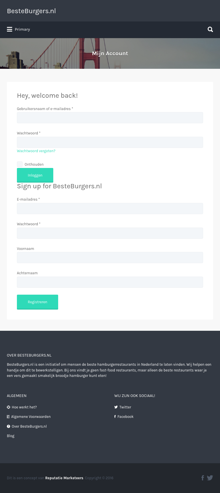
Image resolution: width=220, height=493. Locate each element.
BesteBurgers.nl (31, 11)
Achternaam (27, 273)
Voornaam (25, 248)
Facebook (125, 416)
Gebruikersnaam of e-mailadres (45, 109)
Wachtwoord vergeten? (36, 151)
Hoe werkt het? (24, 407)
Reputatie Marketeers (64, 478)
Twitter (125, 407)
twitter (210, 477)
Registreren (37, 302)
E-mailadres (28, 199)
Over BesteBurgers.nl (29, 426)
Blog (10, 436)
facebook (202, 477)
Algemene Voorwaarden (31, 416)
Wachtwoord (28, 133)
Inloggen (35, 175)
